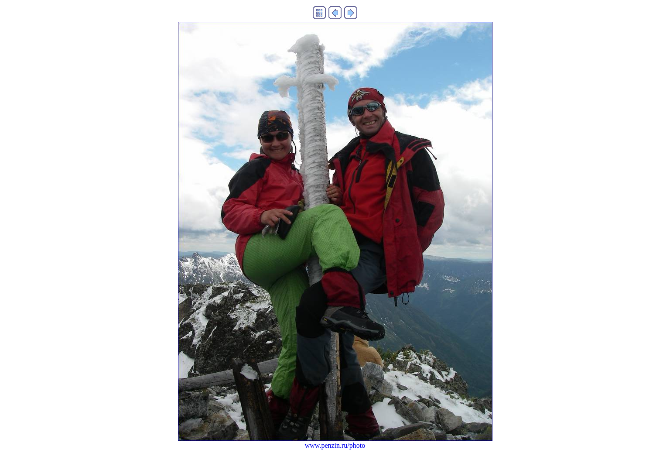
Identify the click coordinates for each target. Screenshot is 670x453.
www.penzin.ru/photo (335, 445)
